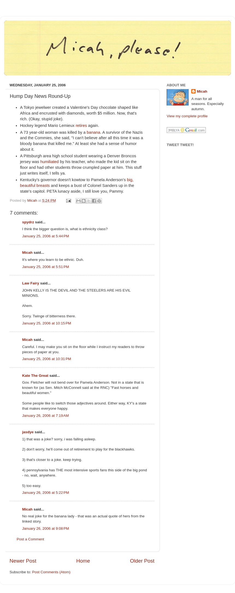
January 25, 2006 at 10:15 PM (46, 323)
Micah (27, 252)
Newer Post (23, 561)
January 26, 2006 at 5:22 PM (45, 493)
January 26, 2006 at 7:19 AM (45, 416)
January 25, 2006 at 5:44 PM (45, 236)
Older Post (142, 561)
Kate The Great (35, 376)
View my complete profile (187, 116)
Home (83, 561)
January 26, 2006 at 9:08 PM (45, 528)
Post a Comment (30, 539)
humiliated (49, 161)
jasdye (28, 432)
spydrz (28, 222)
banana (93, 132)
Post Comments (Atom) (51, 572)
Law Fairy (30, 283)
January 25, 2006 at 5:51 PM (45, 267)
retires (81, 125)
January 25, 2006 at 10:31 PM (46, 359)
